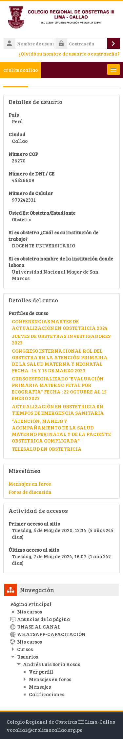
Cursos (25, 649)
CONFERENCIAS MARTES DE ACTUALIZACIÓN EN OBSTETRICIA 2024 (60, 324)
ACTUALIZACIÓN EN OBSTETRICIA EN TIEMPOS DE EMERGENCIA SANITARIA (58, 409)
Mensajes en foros (30, 483)
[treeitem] (61, 649)
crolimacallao (20, 70)
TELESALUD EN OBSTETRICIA (47, 448)
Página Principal (30, 604)
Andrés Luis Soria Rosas (51, 664)
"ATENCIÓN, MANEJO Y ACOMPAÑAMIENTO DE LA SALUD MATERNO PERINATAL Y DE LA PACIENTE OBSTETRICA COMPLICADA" (61, 431)
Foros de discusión (30, 492)
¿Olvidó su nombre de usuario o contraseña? (69, 53)
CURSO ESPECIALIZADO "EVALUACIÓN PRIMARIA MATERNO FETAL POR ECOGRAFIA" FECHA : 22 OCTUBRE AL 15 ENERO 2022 (59, 388)
